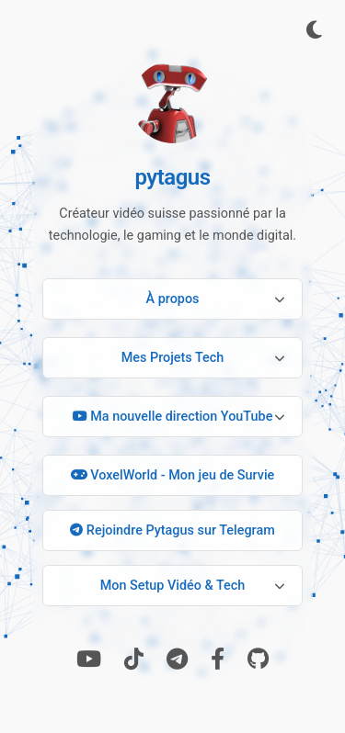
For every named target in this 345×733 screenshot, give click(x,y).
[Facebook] (217, 659)
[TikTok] (134, 659)
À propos (173, 299)
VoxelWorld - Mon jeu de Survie (173, 475)
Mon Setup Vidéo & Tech (173, 585)
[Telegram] (177, 659)
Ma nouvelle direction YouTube (173, 416)
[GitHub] (258, 659)
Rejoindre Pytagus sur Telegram (172, 530)
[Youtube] (88, 659)
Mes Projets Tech (172, 358)
